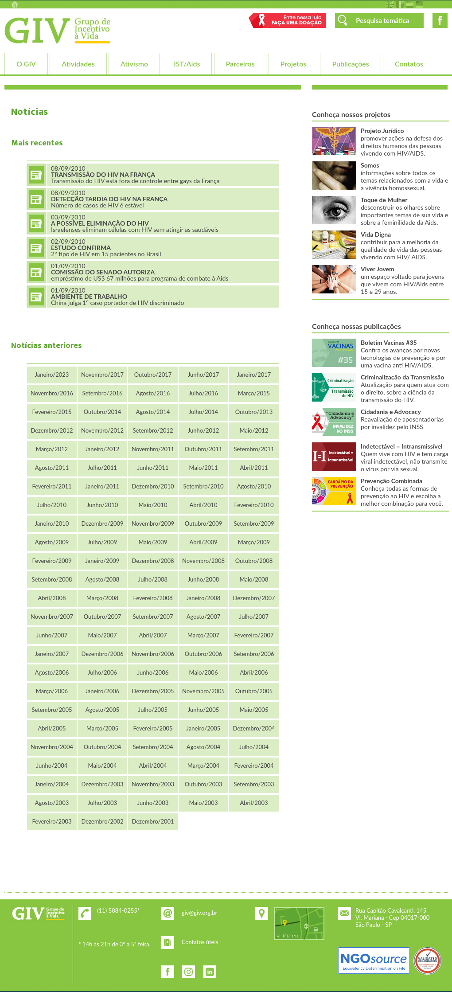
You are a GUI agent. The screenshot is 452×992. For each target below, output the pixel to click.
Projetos (294, 63)
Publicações (350, 63)
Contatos (409, 63)
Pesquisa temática (382, 20)
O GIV (26, 63)
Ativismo (134, 63)
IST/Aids (187, 63)
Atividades (78, 63)
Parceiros (240, 63)
